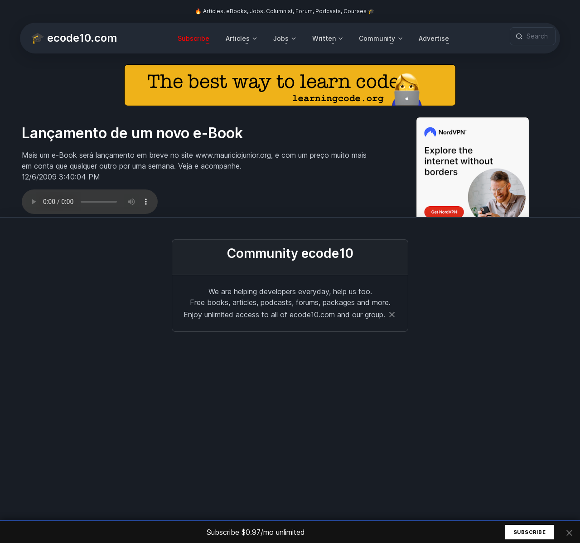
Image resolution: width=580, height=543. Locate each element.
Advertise (434, 38)
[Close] (391, 314)
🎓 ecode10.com (74, 37)
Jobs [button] (281, 38)
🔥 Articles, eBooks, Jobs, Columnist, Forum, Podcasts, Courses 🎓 (285, 11)
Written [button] (324, 38)
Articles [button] (238, 38)
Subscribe (193, 38)
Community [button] (377, 38)
